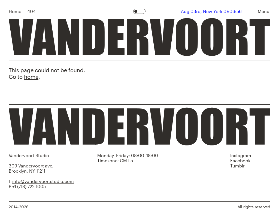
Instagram (240, 155)
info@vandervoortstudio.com (43, 181)
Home (15, 11)
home (31, 76)
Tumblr (237, 165)
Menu (263, 11)
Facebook (240, 160)
